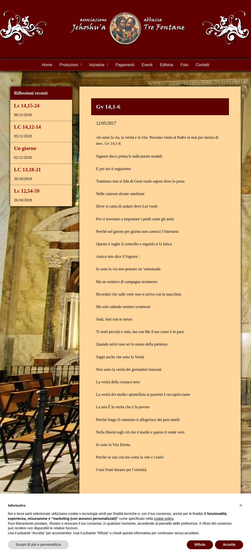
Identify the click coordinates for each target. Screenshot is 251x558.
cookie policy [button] (163, 519)
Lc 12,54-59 (26, 191)
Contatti (202, 65)
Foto (184, 65)
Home (47, 65)
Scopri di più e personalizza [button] (38, 544)
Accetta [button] (229, 544)
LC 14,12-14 (27, 127)
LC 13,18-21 (27, 170)
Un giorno (25, 148)
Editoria (166, 65)
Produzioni (71, 65)
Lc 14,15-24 (26, 106)
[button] (71, 65)
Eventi (147, 65)
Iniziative (98, 65)
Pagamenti (124, 65)
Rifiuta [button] (200, 544)
